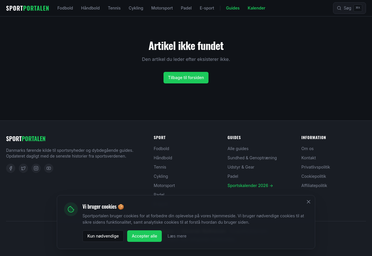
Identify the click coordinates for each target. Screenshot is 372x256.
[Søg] (349, 8)
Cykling (136, 7)
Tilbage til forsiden (186, 77)
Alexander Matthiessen (203, 231)
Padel (186, 7)
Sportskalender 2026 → (250, 185)
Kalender (256, 7)
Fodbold (65, 7)
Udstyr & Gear (241, 167)
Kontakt (308, 157)
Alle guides (238, 148)
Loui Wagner (162, 231)
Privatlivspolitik (315, 167)
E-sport (207, 7)
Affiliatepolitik (314, 185)
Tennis (114, 7)
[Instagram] (36, 168)
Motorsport (162, 7)
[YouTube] (48, 168)
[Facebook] (10, 168)
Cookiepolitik (313, 176)
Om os (307, 148)
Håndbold (90, 7)
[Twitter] (23, 168)
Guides (233, 7)
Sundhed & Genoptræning (252, 157)
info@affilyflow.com (248, 231)
